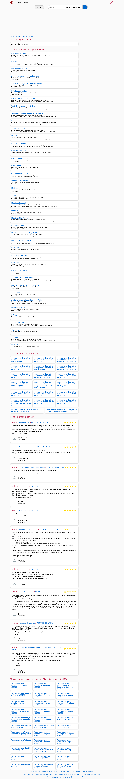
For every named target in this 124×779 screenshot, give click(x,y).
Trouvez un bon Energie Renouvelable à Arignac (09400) (20, 719)
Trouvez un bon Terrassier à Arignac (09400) (65, 758)
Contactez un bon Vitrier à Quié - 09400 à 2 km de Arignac (43, 359)
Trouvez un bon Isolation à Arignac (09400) (44, 726)
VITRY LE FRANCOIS (55, 467)
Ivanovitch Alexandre (19, 180)
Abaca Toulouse (17, 322)
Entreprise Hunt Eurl (19, 143)
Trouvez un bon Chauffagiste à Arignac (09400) (20, 711)
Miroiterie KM (24, 422)
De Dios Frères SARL (19, 68)
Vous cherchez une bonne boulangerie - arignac (62, 776)
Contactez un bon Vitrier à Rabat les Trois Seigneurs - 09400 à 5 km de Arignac (43, 384)
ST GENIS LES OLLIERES (49, 529)
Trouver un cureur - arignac (64, 774)
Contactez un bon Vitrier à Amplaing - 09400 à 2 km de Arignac (43, 367)
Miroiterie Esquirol (18, 203)
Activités (39, 7)
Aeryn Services (25, 447)
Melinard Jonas (17, 188)
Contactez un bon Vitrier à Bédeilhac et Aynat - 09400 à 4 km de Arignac (44, 375)
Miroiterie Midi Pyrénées (20, 218)
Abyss (13, 195)
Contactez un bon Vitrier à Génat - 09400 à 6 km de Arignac (43, 393)
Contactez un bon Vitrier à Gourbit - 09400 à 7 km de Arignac (25, 410)
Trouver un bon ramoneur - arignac (48, 774)
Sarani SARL (16, 292)
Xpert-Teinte (23, 486)
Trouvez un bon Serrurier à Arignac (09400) (44, 757)
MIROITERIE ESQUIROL (21, 240)
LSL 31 (14, 136)
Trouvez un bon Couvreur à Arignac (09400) (42, 711)
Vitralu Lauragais (18, 128)
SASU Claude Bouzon (20, 158)
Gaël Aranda (16, 165)
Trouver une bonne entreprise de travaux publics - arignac (86, 774)
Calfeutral (15, 330)
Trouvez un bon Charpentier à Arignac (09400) (66, 703)
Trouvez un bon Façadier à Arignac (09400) (67, 718)
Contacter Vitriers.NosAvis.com (49, 771)
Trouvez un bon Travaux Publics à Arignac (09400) (66, 766)
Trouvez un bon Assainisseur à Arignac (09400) (20, 703)
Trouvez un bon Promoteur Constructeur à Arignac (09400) (43, 749)
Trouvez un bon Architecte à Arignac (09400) (42, 685)
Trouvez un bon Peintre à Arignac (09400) (21, 741)
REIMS (38, 592)
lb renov (14, 210)
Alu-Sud (14, 337)
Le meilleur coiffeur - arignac (43, 776)
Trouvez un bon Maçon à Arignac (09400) (67, 726)
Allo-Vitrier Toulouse (19, 270)
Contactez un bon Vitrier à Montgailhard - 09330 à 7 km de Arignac (61, 410)
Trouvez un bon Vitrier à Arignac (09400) (20, 765)
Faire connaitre (61, 771)
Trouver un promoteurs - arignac (31, 774)
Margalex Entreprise (27, 623)
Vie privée (68, 771)
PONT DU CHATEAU (45, 623)
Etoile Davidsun (17, 225)
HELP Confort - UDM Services (23, 98)
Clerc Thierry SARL (19, 150)
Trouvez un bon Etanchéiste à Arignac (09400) (43, 719)
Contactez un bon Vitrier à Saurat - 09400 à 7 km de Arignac (66, 401)
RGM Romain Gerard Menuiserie (32, 467)
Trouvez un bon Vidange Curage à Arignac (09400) (44, 766)
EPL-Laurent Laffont (19, 91)
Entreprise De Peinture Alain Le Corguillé (35, 647)
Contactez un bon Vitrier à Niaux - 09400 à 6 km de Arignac (66, 393)
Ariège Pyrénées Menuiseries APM (25, 76)
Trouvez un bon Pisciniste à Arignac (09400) (42, 741)
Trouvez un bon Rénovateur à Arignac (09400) (20, 758)
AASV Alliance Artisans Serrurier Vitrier (26, 300)
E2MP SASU (16, 247)
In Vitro (14, 315)
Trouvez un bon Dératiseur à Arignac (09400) (19, 685)
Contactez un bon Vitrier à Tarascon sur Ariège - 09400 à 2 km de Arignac (67, 359)
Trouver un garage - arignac (81, 776)
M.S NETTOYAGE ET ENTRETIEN (25, 285)
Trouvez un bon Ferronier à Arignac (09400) (21, 726)
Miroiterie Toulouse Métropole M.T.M (25, 233)
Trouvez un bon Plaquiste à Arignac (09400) (65, 741)
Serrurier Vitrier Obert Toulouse (23, 277)
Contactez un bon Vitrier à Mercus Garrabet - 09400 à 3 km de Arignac (67, 367)
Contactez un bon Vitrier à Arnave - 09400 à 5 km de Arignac (67, 384)
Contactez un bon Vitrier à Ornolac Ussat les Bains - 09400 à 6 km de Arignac (21, 402)
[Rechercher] (85, 7)
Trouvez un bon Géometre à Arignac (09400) (65, 695)
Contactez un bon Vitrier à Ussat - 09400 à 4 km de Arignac (66, 375)
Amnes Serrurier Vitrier (20, 255)
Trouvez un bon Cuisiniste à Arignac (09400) (42, 695)
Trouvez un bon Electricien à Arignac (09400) (65, 711)
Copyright (77, 771)
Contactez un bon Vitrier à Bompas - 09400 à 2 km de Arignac (20, 359)
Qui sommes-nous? (36, 771)
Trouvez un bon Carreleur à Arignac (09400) (42, 703)
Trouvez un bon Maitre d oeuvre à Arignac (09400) (21, 733)
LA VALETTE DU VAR (39, 422)
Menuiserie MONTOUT (20, 307)
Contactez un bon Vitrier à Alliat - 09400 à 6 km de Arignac (20, 393)
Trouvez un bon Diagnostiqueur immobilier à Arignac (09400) (65, 686)
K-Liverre (15, 61)
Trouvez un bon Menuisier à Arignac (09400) (42, 733)
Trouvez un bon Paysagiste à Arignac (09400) (65, 733)
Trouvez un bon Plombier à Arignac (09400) (21, 749)
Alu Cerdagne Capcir (19, 173)
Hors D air (15, 262)
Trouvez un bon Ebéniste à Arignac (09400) (21, 694)
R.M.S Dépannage (26, 592)
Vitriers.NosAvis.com (24, 2)
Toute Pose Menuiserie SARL (23, 106)
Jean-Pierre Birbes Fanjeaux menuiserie (27, 113)
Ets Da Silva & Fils (18, 53)
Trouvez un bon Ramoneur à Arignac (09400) (65, 749)
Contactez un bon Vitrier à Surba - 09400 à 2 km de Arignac (20, 367)
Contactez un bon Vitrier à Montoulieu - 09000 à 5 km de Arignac (21, 384)
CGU (73, 771)
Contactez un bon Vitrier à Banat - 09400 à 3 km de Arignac (20, 375)
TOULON (34, 486)
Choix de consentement (87, 771)
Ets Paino (15, 121)
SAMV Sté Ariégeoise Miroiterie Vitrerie (26, 83)
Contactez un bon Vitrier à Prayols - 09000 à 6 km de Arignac (44, 401)
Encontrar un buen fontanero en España (62, 777)
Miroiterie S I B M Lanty (28, 529)
